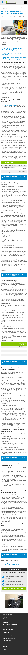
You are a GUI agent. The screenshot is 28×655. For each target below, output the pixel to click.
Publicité (5, 650)
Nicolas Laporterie (8, 16)
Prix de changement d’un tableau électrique (12, 48)
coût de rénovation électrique (9, 105)
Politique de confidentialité (9, 638)
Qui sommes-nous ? (7, 640)
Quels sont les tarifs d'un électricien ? (10, 564)
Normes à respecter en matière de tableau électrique (14, 56)
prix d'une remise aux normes (9, 268)
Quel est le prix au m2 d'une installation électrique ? (14, 563)
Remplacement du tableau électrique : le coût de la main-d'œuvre (13, 51)
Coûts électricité (11, 7)
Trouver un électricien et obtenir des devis (11, 60)
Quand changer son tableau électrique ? (11, 47)
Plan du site (5, 643)
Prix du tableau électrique (8, 49)
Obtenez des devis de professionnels (14, 588)
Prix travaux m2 (4, 7)
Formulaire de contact (8, 629)
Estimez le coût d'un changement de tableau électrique (14, 177)
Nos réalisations (6, 652)
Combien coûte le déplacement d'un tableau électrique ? (12, 54)
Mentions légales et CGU (8, 636)
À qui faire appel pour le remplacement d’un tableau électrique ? (14, 57)
